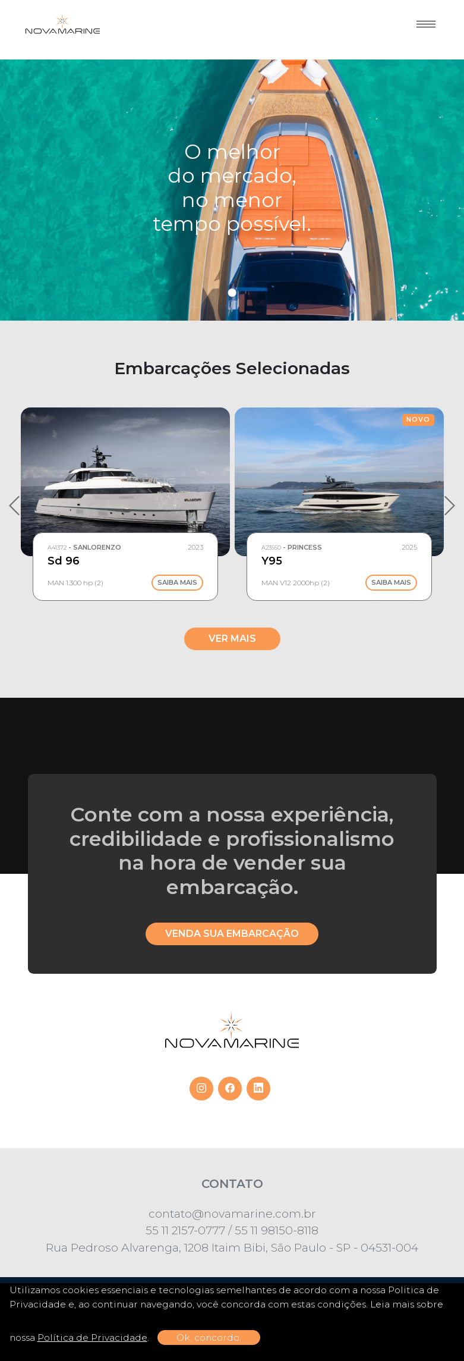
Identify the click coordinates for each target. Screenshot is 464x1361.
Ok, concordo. (208, 1337)
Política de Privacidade (92, 1337)
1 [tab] (232, 292)
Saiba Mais (177, 582)
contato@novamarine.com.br (232, 1213)
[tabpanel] (232, 190)
